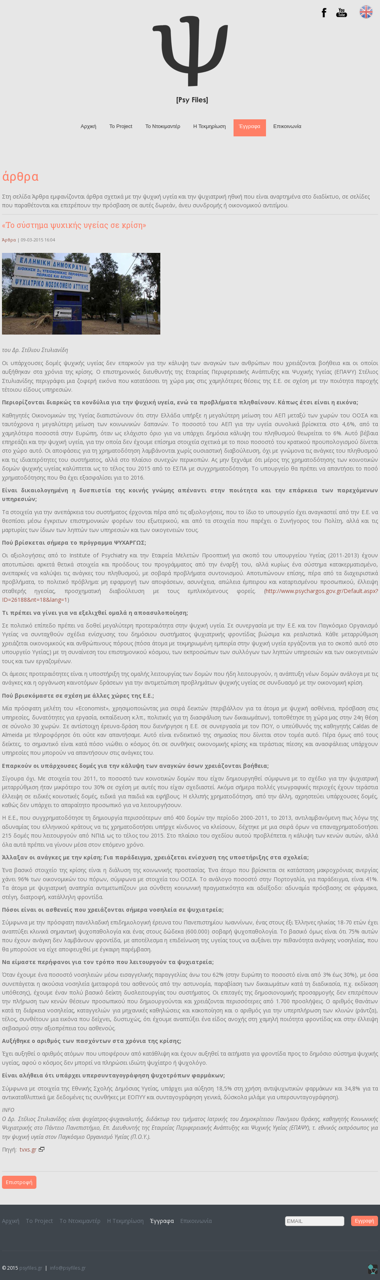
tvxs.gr (32, 1149)
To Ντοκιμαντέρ (162, 126)
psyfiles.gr (30, 1268)
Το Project (120, 126)
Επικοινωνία (288, 126)
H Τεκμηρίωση (209, 126)
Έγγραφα (249, 126)
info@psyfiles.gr (68, 1268)
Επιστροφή (19, 1182)
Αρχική (89, 126)
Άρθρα (9, 240)
